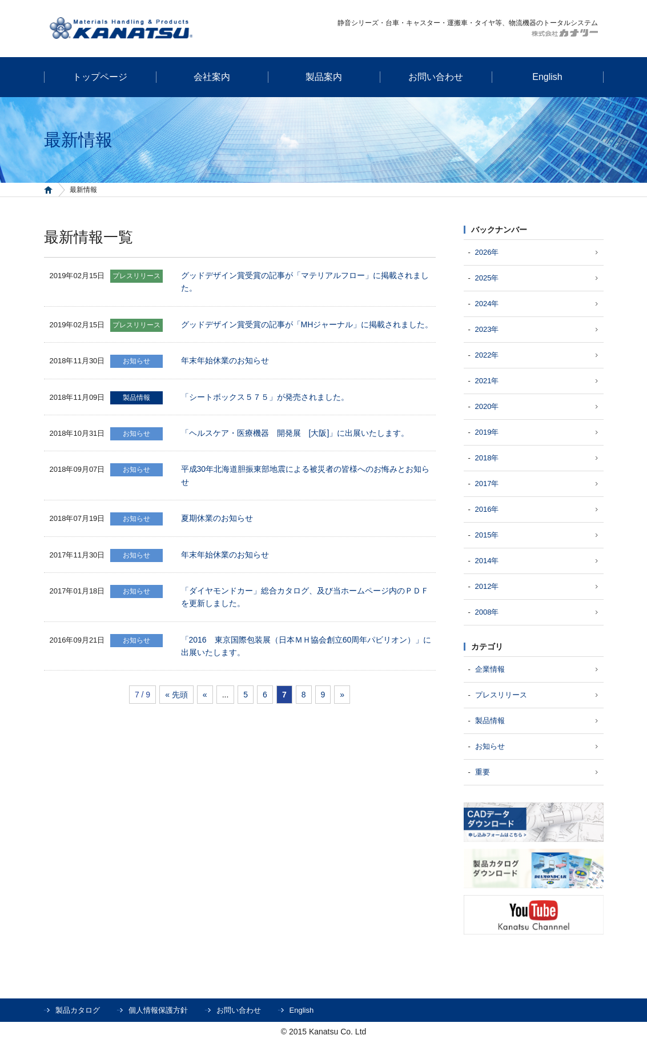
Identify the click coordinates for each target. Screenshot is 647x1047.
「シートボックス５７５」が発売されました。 (265, 397)
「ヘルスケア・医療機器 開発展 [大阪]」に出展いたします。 (295, 433)
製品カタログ (77, 1010)
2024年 (487, 303)
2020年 (487, 406)
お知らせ (490, 746)
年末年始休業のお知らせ (225, 360)
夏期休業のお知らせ (217, 518)
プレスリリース (501, 695)
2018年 (487, 458)
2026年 (487, 252)
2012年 (487, 586)
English (302, 1010)
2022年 (487, 355)
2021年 (487, 380)
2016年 (487, 509)
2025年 (487, 278)
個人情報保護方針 (158, 1010)
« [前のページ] (205, 694)
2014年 (487, 560)
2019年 (487, 432)
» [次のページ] (342, 694)
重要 (482, 772)
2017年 (487, 483)
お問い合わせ (238, 1010)
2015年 (487, 535)
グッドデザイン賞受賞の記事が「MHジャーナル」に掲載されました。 (307, 324)
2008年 (487, 612)
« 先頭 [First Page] (176, 694)
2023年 (487, 329)
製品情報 (490, 720)
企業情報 (490, 669)
